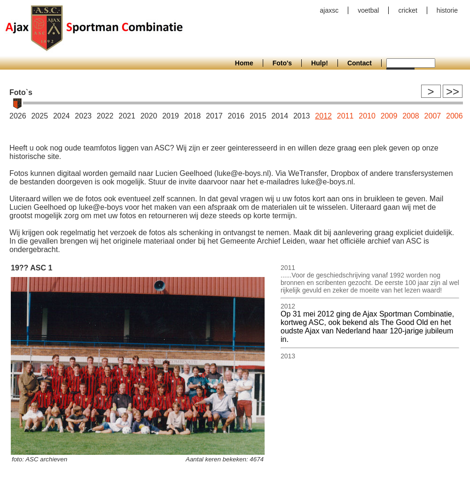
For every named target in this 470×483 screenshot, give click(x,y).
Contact (359, 63)
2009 (389, 116)
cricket (407, 10)
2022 (105, 116)
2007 (432, 116)
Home (244, 63)
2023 (83, 116)
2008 (410, 116)
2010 (367, 116)
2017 (214, 116)
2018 (192, 116)
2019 (170, 116)
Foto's (282, 63)
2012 (323, 116)
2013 (301, 116)
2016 (236, 116)
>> (452, 91)
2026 (17, 116)
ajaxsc (329, 10)
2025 (39, 116)
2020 (149, 116)
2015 (258, 116)
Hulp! (319, 63)
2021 (126, 116)
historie (447, 10)
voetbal (368, 10)
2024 (61, 116)
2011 (345, 116)
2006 (454, 116)
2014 (279, 116)
